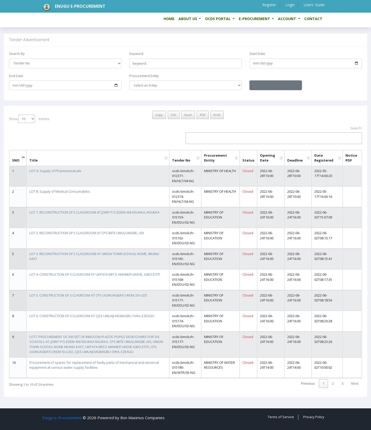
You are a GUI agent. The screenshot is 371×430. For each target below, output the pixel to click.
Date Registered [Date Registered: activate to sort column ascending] (323, 158)
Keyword (136, 53)
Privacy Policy (313, 417)
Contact (313, 18)
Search (275, 85)
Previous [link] (308, 383)
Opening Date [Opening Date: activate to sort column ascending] (267, 158)
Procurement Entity (144, 75)
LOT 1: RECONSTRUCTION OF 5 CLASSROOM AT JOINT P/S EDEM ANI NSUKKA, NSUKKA (94, 212)
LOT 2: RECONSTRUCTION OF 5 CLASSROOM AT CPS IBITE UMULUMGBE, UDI (86, 233)
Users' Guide (313, 4)
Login (289, 4)
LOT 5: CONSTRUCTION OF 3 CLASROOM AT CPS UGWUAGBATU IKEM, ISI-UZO (88, 295)
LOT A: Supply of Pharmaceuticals (55, 170)
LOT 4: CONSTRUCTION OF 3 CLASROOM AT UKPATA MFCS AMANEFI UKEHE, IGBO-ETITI (94, 274)
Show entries (29, 119)
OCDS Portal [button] (218, 18)
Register (268, 4)
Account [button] (287, 18)
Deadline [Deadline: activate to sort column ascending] (295, 160)
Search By (17, 53)
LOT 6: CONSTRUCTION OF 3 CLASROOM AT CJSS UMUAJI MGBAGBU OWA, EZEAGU (91, 316)
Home (169, 18)
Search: (273, 135)
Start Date (257, 53)
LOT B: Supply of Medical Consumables (59, 191)
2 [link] (333, 383)
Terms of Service (281, 417)
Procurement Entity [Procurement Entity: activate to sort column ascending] (215, 158)
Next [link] (354, 383)
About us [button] (188, 18)
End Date (16, 75)
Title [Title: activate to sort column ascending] (33, 160)
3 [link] (342, 383)
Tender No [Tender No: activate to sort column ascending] (181, 160)
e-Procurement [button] (255, 18)
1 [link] (323, 383)
